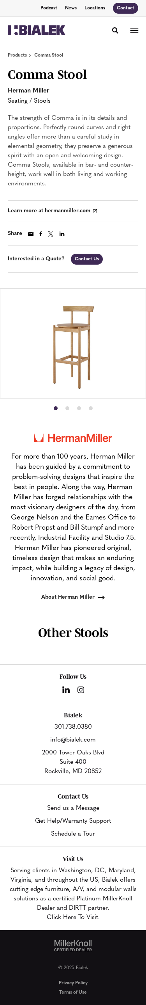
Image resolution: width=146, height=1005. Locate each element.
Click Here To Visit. (73, 917)
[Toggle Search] (115, 30)
